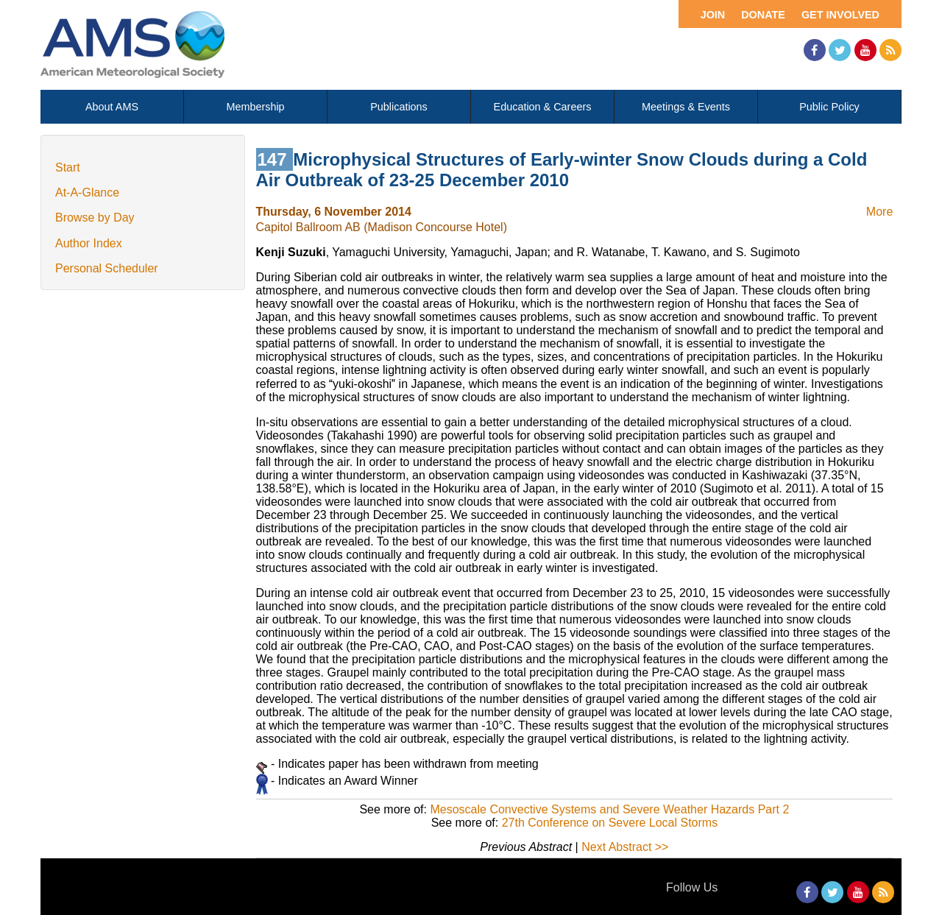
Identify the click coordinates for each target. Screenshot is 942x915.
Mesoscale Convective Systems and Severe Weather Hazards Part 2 (609, 809)
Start (67, 167)
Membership (255, 107)
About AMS (111, 107)
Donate (763, 15)
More (879, 211)
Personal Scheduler (106, 268)
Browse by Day (95, 217)
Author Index (88, 243)
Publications (399, 107)
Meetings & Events (686, 107)
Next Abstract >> (624, 847)
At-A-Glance (87, 192)
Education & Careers (543, 107)
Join (713, 15)
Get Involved (840, 15)
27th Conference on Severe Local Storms (610, 822)
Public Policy (829, 107)
